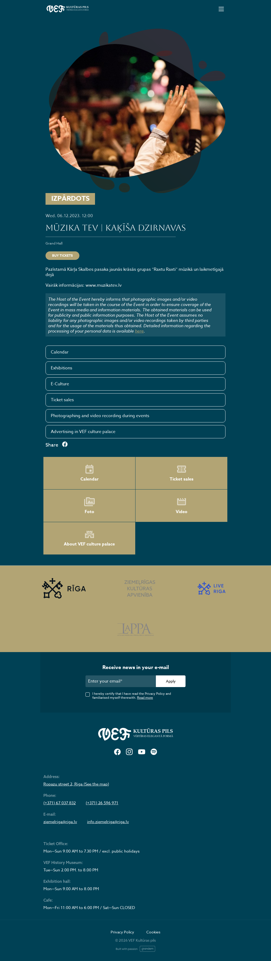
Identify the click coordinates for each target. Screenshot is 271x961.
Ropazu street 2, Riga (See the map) (76, 784)
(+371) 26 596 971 (102, 803)
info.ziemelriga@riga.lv (108, 821)
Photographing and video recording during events (100, 416)
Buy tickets (62, 255)
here (139, 331)
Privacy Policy (122, 931)
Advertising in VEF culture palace (83, 432)
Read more (145, 697)
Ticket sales (62, 400)
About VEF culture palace (89, 538)
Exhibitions (61, 368)
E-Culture (60, 384)
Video (181, 505)
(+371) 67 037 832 (59, 803)
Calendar (60, 352)
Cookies (153, 931)
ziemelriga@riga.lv (60, 821)
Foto (89, 505)
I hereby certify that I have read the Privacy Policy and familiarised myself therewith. (131, 696)
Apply (171, 681)
